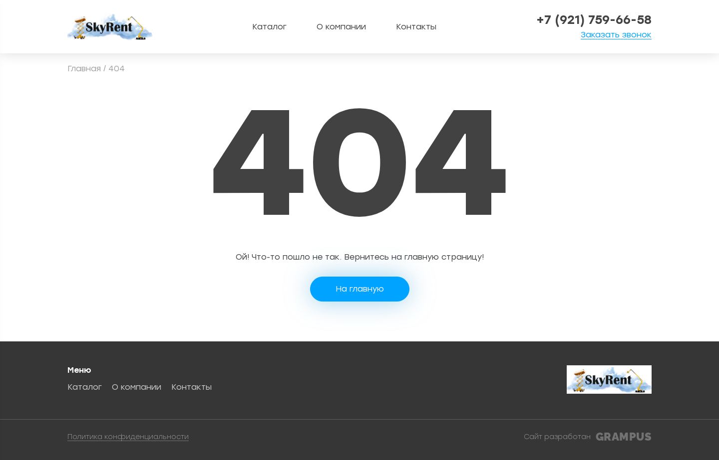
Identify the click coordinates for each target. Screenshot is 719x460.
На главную (360, 289)
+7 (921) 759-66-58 (594, 20)
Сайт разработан (588, 437)
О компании (341, 26)
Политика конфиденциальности (128, 437)
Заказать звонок (616, 35)
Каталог (269, 26)
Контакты (416, 26)
